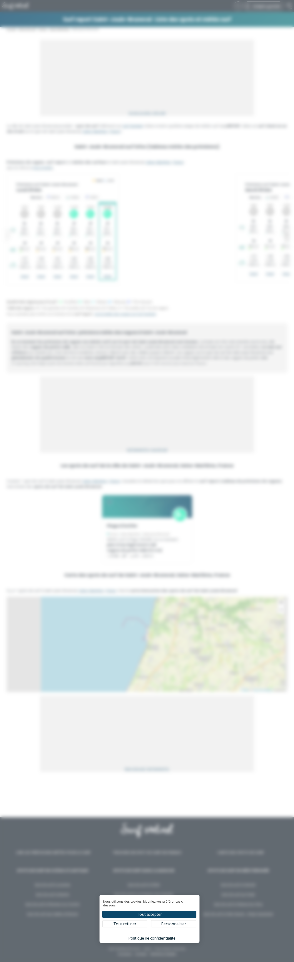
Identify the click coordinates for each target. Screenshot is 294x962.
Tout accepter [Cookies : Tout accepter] (149, 914)
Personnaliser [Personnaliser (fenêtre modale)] (173, 923)
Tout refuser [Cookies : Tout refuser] (124, 923)
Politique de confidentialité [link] (151, 938)
